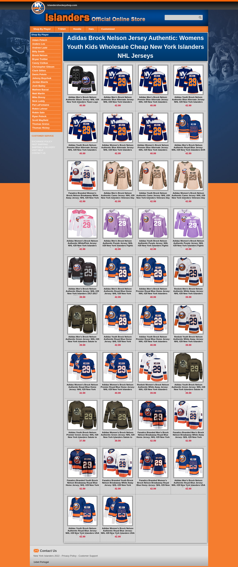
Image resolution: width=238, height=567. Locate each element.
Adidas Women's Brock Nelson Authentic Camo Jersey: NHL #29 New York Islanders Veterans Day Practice (188, 196)
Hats (91, 29)
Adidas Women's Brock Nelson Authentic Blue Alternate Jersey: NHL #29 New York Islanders (117, 147)
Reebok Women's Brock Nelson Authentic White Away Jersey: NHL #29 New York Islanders (153, 386)
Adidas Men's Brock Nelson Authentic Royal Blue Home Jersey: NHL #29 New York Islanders (118, 292)
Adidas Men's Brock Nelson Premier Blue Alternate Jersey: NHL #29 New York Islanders (153, 99)
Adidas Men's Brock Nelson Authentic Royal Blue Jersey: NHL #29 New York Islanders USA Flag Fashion (188, 484)
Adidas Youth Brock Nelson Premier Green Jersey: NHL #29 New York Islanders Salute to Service (82, 436)
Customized (108, 29)
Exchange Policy (42, 141)
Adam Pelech (39, 40)
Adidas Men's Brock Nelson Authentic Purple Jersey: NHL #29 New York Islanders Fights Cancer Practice (117, 244)
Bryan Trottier (40, 59)
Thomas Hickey (40, 127)
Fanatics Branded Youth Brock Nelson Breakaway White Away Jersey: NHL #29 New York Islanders (117, 484)
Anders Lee (38, 43)
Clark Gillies (39, 70)
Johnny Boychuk (41, 78)
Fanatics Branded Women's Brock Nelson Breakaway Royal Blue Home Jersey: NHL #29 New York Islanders (153, 484)
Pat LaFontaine (40, 105)
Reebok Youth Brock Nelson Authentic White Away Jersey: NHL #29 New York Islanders (188, 339)
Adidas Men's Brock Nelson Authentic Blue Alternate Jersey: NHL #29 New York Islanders (117, 99)
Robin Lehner (39, 108)
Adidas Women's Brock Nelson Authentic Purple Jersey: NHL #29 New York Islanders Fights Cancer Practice (188, 244)
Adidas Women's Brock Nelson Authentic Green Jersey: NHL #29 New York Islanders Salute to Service (117, 436)
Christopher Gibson (43, 66)
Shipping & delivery (43, 147)
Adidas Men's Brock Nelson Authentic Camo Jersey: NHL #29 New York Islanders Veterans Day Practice (117, 196)
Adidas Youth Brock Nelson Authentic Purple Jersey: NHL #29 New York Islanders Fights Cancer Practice (153, 244)
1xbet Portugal (41, 562)
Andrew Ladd (39, 47)
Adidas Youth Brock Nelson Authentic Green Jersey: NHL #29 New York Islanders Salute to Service (188, 388)
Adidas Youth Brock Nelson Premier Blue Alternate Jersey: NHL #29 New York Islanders (82, 147)
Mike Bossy (38, 97)
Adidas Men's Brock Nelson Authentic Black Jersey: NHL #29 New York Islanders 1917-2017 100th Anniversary (82, 292)
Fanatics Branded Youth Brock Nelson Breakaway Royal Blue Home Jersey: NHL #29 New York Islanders (82, 484)
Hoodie (77, 29)
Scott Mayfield (40, 120)
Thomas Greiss (40, 124)
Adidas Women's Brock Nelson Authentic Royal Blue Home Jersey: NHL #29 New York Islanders (82, 388)
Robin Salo (38, 112)
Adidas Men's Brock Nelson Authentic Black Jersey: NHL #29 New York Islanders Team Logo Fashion (82, 100)
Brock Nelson (39, 55)
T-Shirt (62, 29)
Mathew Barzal (40, 89)
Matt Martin (38, 93)
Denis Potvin (39, 74)
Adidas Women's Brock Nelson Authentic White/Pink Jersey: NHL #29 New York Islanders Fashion (82, 244)
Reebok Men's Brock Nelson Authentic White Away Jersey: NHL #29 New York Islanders (188, 291)
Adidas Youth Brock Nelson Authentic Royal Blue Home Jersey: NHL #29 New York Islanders (118, 340)
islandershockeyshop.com (62, 5)
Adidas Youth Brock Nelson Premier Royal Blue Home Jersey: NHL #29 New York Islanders (153, 339)
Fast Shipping (40, 144)
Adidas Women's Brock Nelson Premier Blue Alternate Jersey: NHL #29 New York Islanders (153, 147)
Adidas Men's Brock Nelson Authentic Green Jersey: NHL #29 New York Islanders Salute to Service (82, 340)
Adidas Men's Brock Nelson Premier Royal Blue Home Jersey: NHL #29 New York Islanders (153, 291)
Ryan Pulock (39, 116)
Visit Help (37, 150)
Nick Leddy (38, 101)
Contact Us (38, 153)
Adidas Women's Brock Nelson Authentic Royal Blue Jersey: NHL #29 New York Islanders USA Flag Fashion (117, 531)
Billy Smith (38, 51)
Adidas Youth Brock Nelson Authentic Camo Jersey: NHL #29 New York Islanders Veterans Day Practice (153, 196)
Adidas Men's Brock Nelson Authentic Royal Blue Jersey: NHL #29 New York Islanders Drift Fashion (188, 148)
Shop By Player (42, 29)
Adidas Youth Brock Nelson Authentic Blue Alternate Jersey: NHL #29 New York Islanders (188, 99)
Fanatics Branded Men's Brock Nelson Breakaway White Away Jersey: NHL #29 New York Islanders (188, 436)
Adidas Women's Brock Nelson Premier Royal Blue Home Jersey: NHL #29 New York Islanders (118, 386)
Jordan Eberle (40, 82)
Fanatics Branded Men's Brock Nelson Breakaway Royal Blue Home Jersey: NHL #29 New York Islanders (153, 436)
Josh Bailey (38, 85)
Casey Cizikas (40, 63)
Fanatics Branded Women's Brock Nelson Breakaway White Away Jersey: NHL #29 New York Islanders (82, 196)
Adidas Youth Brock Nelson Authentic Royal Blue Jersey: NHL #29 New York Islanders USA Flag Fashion (82, 531)
